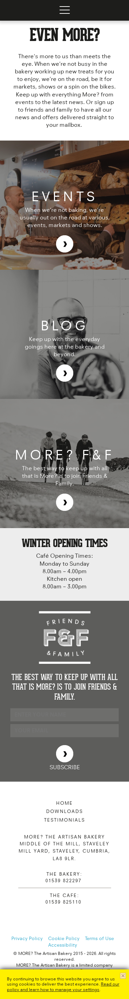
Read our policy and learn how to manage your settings (63, 986)
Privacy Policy (27, 938)
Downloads (64, 811)
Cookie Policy (63, 938)
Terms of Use (99, 938)
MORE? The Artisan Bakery (20, 10)
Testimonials (64, 820)
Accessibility (62, 945)
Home (64, 803)
